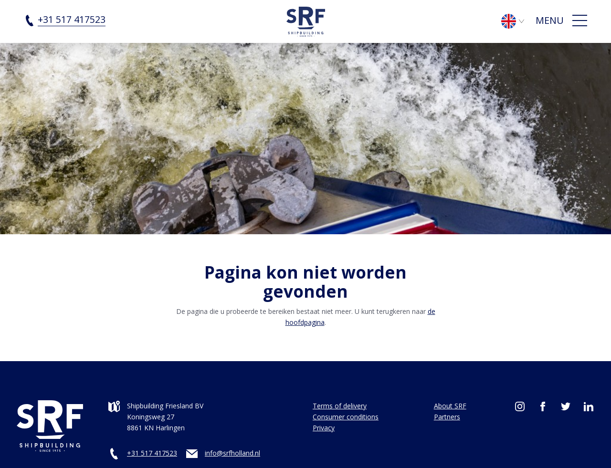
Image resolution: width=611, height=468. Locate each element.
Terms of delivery (340, 405)
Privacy (324, 427)
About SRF (450, 405)
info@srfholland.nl (232, 453)
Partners (447, 416)
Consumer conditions (346, 416)
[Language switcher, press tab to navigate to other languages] (517, 20)
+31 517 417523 (152, 453)
